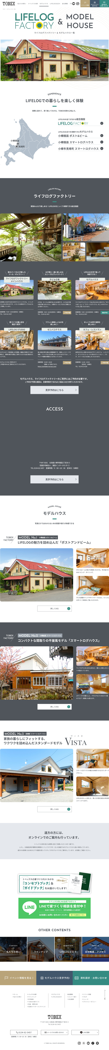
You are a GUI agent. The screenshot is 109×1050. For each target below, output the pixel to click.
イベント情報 (87, 994)
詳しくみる (54, 608)
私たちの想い (22, 3)
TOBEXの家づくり (33, 1001)
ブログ (72, 3)
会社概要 (71, 999)
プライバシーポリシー (89, 1001)
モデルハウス (56, 994)
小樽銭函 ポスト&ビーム (73, 136)
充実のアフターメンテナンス (37, 1006)
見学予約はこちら (54, 390)
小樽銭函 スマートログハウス (76, 142)
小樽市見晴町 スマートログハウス (78, 149)
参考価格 (31, 999)
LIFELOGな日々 (55, 3)
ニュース (85, 999)
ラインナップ (32, 997)
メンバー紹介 (73, 997)
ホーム (16, 994)
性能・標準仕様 (33, 1004)
